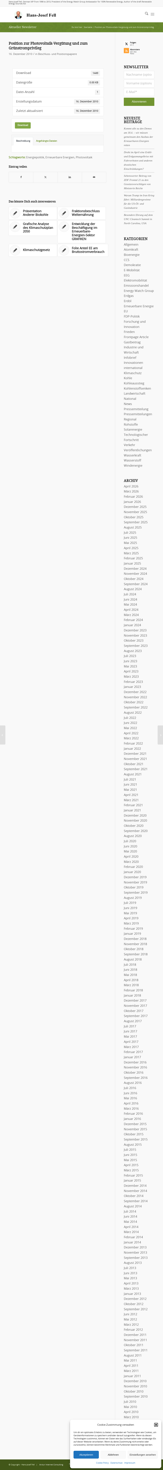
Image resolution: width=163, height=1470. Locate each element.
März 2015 (131, 1170)
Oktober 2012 (133, 1304)
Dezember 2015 (135, 1124)
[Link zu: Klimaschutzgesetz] (33, 250)
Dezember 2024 (135, 568)
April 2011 (131, 1365)
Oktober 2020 (133, 826)
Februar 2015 (133, 1175)
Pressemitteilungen (138, 414)
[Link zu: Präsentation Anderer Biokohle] (33, 213)
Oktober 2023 (133, 640)
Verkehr (129, 445)
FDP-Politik (132, 316)
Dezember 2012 (135, 1299)
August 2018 (133, 959)
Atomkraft (131, 249)
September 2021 (136, 769)
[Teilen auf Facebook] (21, 177)
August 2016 (133, 1083)
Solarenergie (133, 429)
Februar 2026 (133, 496)
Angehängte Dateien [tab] (46, 141)
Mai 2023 (130, 666)
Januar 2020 (132, 872)
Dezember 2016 (135, 1062)
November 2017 (135, 1005)
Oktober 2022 (133, 702)
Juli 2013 (130, 1268)
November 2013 (135, 1252)
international (133, 368)
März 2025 (131, 553)
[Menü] (152, 14)
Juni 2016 (130, 1093)
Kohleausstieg (134, 383)
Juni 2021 (130, 784)
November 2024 (135, 573)
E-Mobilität (132, 270)
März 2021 (131, 800)
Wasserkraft (132, 455)
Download (23, 125)
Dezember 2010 (135, 1381)
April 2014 (131, 1227)
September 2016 (136, 1078)
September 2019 (136, 892)
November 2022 (135, 697)
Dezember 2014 (135, 1185)
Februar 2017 (133, 1052)
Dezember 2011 (135, 1335)
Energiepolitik (35, 157)
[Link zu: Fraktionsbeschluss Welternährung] (82, 213)
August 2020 (133, 836)
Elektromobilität (135, 280)
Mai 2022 (130, 728)
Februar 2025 (133, 558)
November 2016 (135, 1067)
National (130, 398)
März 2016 (131, 1108)
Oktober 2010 (133, 1391)
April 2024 (131, 609)
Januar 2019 (132, 933)
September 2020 (136, 831)
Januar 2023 (132, 687)
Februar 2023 (133, 682)
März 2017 (131, 1047)
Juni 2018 (130, 969)
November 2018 (135, 944)
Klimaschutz (132, 373)
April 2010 (131, 1412)
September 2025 (136, 522)
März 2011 (131, 1371)
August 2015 (133, 1144)
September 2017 (136, 1016)
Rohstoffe (131, 424)
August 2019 (133, 898)
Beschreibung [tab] (23, 141)
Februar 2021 (133, 805)
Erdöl (127, 301)
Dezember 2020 (135, 815)
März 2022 (131, 738)
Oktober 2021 (133, 764)
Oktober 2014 (133, 1196)
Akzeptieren (86, 1454)
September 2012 (136, 1309)
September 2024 (136, 584)
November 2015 (135, 1129)
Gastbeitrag (132, 342)
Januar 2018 (132, 995)
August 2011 (133, 1355)
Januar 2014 (132, 1242)
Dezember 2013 (135, 1247)
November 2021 (135, 759)
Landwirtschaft (134, 393)
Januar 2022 (132, 748)
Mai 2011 (130, 1360)
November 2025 (135, 512)
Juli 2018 (130, 964)
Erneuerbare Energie (139, 306)
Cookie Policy (102, 1463)
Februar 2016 (133, 1113)
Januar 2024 (132, 625)
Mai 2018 (130, 975)
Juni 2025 (130, 537)
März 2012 (131, 1324)
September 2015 (136, 1139)
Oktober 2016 (133, 1072)
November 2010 (135, 1386)
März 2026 (131, 491)
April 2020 (131, 856)
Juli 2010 (130, 1401)
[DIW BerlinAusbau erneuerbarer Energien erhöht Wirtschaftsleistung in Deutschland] (2, 735)
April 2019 (131, 918)
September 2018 (136, 954)
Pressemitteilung (136, 409)
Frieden (129, 332)
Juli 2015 (130, 1149)
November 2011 (135, 1340)
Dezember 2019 (135, 877)
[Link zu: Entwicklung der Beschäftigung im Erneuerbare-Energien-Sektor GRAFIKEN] (82, 231)
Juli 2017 (130, 1026)
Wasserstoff (132, 460)
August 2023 (133, 651)
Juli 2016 (130, 1088)
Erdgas (129, 296)
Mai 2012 (130, 1319)
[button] (156, 1425)
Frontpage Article (136, 337)
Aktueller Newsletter (23, 27)
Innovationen (133, 362)
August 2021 (133, 774)
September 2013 (136, 1258)
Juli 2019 (130, 903)
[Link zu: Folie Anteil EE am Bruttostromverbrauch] (83, 250)
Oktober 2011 (133, 1345)
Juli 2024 (130, 594)
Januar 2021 (132, 810)
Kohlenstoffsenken (137, 388)
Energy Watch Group (139, 291)
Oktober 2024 (133, 579)
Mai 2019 (130, 913)
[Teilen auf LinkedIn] (70, 177)
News (128, 404)
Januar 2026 (132, 502)
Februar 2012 (133, 1329)
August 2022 (133, 712)
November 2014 (135, 1191)
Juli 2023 (130, 656)
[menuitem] (144, 14)
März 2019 (131, 923)
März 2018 (131, 985)
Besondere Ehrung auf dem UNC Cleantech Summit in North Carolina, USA (138, 219)
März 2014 (131, 1232)
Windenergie (133, 465)
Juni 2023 (130, 661)
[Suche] (144, 14)
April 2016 (131, 1103)
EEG (127, 275)
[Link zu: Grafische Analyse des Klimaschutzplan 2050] (33, 228)
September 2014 (136, 1201)
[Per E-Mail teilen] (94, 177)
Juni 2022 (130, 723)
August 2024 (133, 589)
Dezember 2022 (135, 692)
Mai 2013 (130, 1278)
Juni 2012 (130, 1314)
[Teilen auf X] (45, 177)
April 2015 (131, 1165)
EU (126, 311)
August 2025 (133, 527)
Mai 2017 (130, 1036)
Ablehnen (113, 1454)
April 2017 (131, 1042)
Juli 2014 (130, 1211)
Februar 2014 (133, 1237)
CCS (126, 260)
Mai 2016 (130, 1098)
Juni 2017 (130, 1031)
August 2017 (133, 1021)
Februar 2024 (133, 620)
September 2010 (136, 1396)
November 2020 (135, 820)
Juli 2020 (130, 841)
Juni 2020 (130, 846)
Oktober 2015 (133, 1134)
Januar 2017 (132, 1057)
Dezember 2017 (135, 1000)
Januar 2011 (132, 1376)
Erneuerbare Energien (59, 157)
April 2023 (131, 671)
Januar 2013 (132, 1294)
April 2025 (131, 548)
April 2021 (131, 795)
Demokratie (132, 265)
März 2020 (131, 862)
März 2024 (131, 615)
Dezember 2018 (135, 939)
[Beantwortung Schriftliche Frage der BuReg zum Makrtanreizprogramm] (160, 735)
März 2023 (131, 676)
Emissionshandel (136, 285)
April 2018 (131, 980)
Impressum (129, 1463)
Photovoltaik (84, 157)
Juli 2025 (130, 532)
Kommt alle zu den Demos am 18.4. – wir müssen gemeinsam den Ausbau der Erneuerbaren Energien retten (138, 137)
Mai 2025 (130, 543)
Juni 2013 (130, 1273)
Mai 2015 (130, 1160)
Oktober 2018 (133, 949)
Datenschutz (116, 1463)
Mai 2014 (130, 1221)
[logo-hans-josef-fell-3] (35, 14)
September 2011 (136, 1350)
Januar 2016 (132, 1119)
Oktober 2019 (133, 887)
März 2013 (131, 1288)
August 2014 (133, 1206)
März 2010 (131, 1417)
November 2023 (135, 635)
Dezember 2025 (135, 507)
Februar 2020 (133, 867)
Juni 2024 (130, 599)
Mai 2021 (130, 789)
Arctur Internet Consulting (51, 1465)
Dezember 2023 (135, 630)
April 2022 (131, 733)
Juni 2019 (130, 908)
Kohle (128, 378)
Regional (130, 419)
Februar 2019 (133, 928)
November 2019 (135, 882)
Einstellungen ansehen (143, 1454)
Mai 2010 (130, 1407)
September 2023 (136, 646)
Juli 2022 (130, 718)
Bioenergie (132, 255)
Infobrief (130, 357)
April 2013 (131, 1283)
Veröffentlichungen (138, 450)
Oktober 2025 (133, 517)
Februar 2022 (133, 743)
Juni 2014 (130, 1216)
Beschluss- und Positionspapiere (57, 54)
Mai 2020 (130, 851)
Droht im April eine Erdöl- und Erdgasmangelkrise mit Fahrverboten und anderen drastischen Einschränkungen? (138, 160)
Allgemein (131, 244)
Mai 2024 (130, 604)
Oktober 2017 (133, 1011)
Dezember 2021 (135, 753)
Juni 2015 (130, 1155)
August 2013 (133, 1263)
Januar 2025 (132, 563)
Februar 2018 (133, 990)
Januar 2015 (132, 1180)
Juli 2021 (130, 779)
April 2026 (131, 486)
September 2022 (136, 707)
